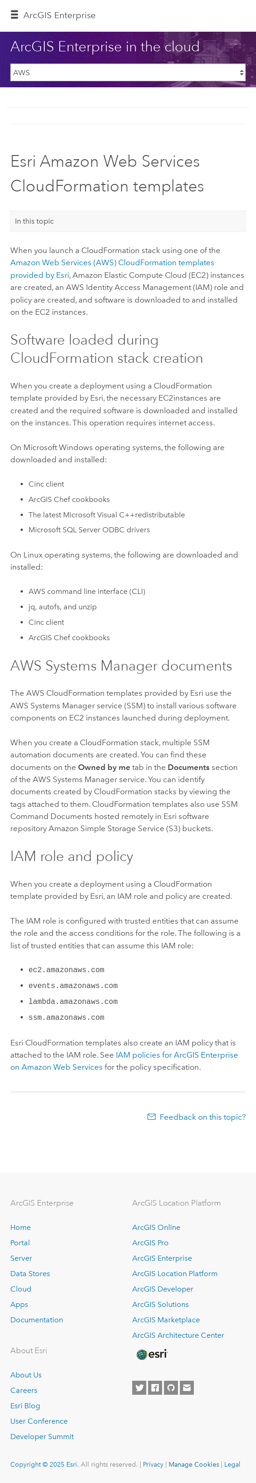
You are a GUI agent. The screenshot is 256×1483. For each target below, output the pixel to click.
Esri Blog (25, 1405)
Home (20, 1227)
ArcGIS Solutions (160, 1304)
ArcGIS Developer (162, 1289)
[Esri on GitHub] (171, 1388)
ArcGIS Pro (150, 1242)
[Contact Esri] (187, 1388)
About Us (26, 1374)
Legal (232, 1464)
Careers (23, 1390)
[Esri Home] (151, 1355)
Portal (20, 1242)
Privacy (153, 1464)
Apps (19, 1304)
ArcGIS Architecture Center (178, 1335)
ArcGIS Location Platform (175, 1273)
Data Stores (30, 1273)
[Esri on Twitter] (139, 1388)
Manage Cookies (194, 1464)
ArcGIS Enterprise (59, 15)
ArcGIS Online (156, 1227)
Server (21, 1258)
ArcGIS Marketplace (166, 1319)
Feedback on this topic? (203, 1117)
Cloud (20, 1289)
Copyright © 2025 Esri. (44, 1464)
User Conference (39, 1421)
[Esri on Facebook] (155, 1388)
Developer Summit (42, 1436)
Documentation (36, 1319)
